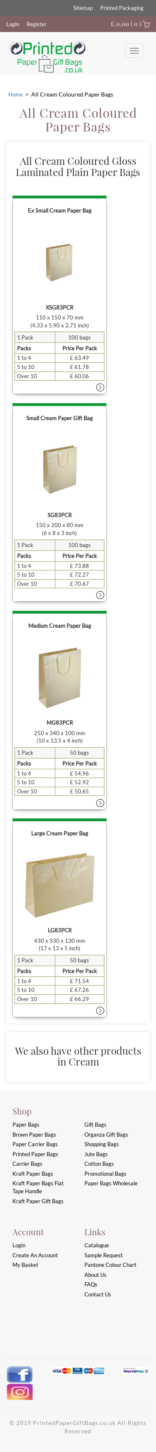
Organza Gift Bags (106, 1134)
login (18, 1245)
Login (12, 24)
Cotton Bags (99, 1163)
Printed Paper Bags (35, 1154)
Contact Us (97, 1294)
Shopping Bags (101, 1144)
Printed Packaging (122, 8)
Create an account (35, 1255)
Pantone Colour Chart (110, 1264)
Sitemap (83, 8)
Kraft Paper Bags (32, 1173)
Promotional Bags (105, 1173)
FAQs (90, 1284)
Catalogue (96, 1245)
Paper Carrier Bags (35, 1144)
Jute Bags (96, 1154)
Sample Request (103, 1255)
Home (15, 94)
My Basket (25, 1264)
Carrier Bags (27, 1163)
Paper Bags (26, 1124)
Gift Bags (95, 1124)
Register (37, 24)
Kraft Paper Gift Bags (38, 1201)
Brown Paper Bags (34, 1134)
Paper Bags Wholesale (111, 1183)
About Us (95, 1274)
